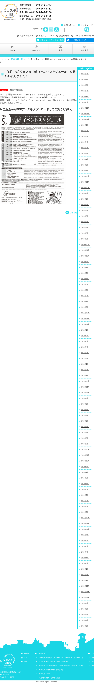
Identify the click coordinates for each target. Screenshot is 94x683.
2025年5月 (85, 557)
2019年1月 (85, 125)
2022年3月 (85, 341)
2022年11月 (85, 387)
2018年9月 (85, 102)
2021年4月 (85, 279)
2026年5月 (85, 626)
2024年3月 (85, 478)
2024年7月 (85, 501)
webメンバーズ (80, 40)
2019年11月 (85, 182)
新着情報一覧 (17, 59)
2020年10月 (85, 244)
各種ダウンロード (46, 35)
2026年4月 (85, 620)
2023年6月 (85, 427)
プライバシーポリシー (84, 35)
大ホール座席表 (26, 35)
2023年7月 (85, 432)
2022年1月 (85, 330)
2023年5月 (85, 421)
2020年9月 (85, 239)
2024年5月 (85, 489)
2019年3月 (85, 136)
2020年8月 (85, 233)
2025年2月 (85, 540)
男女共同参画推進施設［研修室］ (51, 669)
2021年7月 (85, 296)
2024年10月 (85, 518)
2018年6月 (85, 85)
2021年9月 (85, 307)
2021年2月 (85, 267)
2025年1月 (85, 535)
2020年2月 (85, 199)
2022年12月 (85, 392)
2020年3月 (85, 205)
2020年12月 (85, 256)
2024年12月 (85, 529)
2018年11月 (85, 113)
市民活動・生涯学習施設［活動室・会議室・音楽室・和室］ (61, 665)
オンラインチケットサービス (52, 40)
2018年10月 (85, 108)
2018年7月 (85, 91)
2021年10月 (85, 313)
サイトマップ (86, 25)
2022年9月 (85, 375)
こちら (7, 109)
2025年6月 (85, 563)
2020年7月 (85, 227)
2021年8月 (85, 301)
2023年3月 (85, 410)
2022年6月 (85, 358)
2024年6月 (85, 495)
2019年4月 (85, 142)
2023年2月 (85, 404)
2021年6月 (85, 290)
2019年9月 (85, 170)
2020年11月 (85, 250)
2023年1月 (85, 398)
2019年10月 (85, 176)
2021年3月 (85, 273)
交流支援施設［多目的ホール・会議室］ (54, 661)
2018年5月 (85, 79)
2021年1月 (85, 262)
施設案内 (42, 653)
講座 (26, 661)
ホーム (4, 59)
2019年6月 (85, 153)
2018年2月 (85, 74)
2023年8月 (85, 438)
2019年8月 (85, 165)
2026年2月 (85, 609)
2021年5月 (85, 284)
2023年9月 (85, 444)
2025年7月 (85, 569)
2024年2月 (85, 472)
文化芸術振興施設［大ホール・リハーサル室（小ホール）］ (61, 657)
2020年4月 (85, 210)
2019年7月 (85, 159)
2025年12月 (85, 597)
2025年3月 (85, 546)
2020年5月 (85, 216)
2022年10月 (85, 381)
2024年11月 (85, 523)
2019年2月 (85, 131)
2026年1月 (85, 603)
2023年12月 (85, 461)
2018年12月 (85, 119)
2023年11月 (85, 455)
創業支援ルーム (44, 674)
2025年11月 (85, 592)
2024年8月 (85, 506)
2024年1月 (85, 466)
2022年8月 (85, 370)
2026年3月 (85, 614)
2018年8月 (85, 96)
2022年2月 (85, 335)
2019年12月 (85, 188)
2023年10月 (85, 449)
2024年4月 (85, 484)
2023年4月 (85, 415)
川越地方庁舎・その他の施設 (49, 678)
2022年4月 (85, 347)
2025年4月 (85, 552)
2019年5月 (85, 148)
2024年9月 (85, 512)
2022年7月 (85, 364)
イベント (27, 657)
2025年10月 (85, 586)
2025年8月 (85, 575)
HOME (26, 653)
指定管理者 (64, 35)
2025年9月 (85, 580)
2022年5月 (85, 353)
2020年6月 (85, 222)
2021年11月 (85, 318)
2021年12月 (85, 324)
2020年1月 (85, 193)
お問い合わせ (70, 25)
